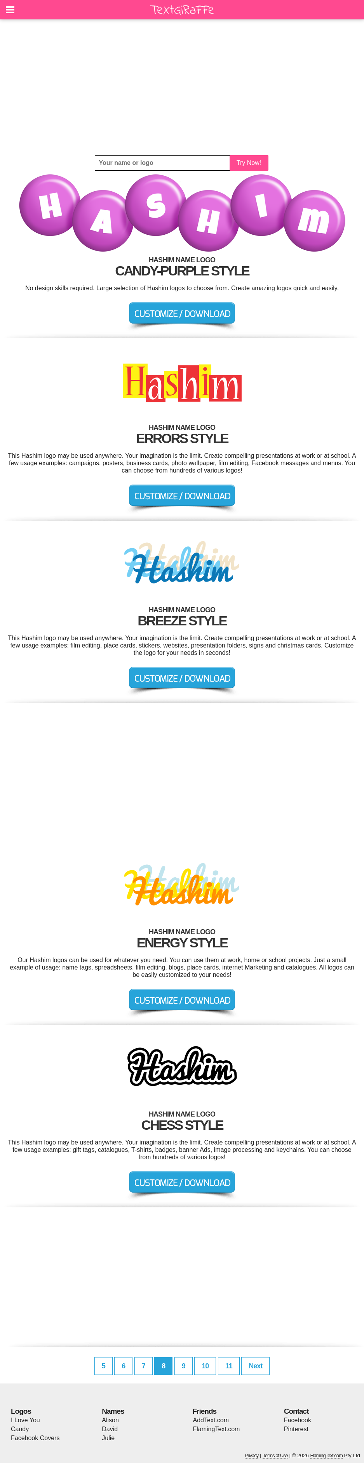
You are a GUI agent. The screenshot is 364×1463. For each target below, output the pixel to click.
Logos (21, 1411)
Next (255, 1366)
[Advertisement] (182, 87)
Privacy (252, 1455)
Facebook (297, 1420)
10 (205, 1366)
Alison (110, 1420)
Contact (296, 1411)
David (110, 1429)
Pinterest (296, 1429)
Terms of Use (275, 1455)
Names (113, 1411)
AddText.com (211, 1420)
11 (228, 1366)
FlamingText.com (216, 1429)
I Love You (25, 1420)
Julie (108, 1438)
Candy (20, 1429)
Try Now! (249, 162)
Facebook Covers (35, 1438)
